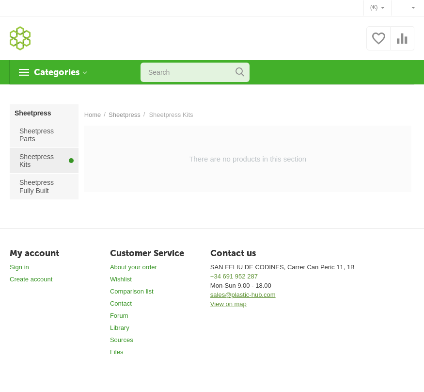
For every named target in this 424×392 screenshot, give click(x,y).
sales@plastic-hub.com (243, 294)
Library (119, 327)
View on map (228, 304)
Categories (56, 72)
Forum (119, 315)
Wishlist (121, 279)
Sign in (19, 267)
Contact (121, 303)
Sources (121, 339)
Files (116, 352)
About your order (133, 267)
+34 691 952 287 (234, 276)
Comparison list (132, 291)
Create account (31, 279)
